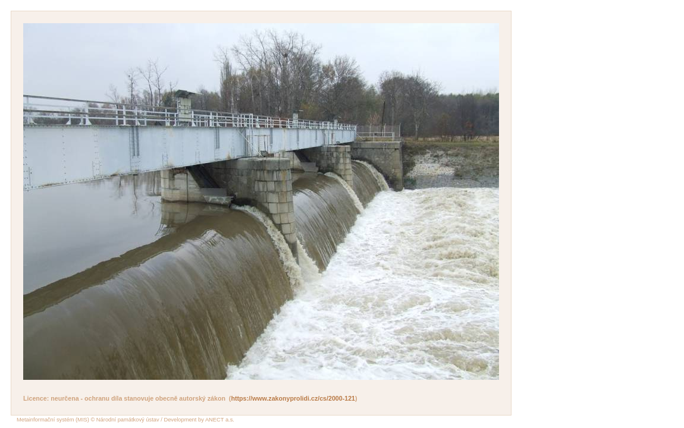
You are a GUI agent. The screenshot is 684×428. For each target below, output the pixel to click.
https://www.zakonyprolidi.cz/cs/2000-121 (293, 398)
